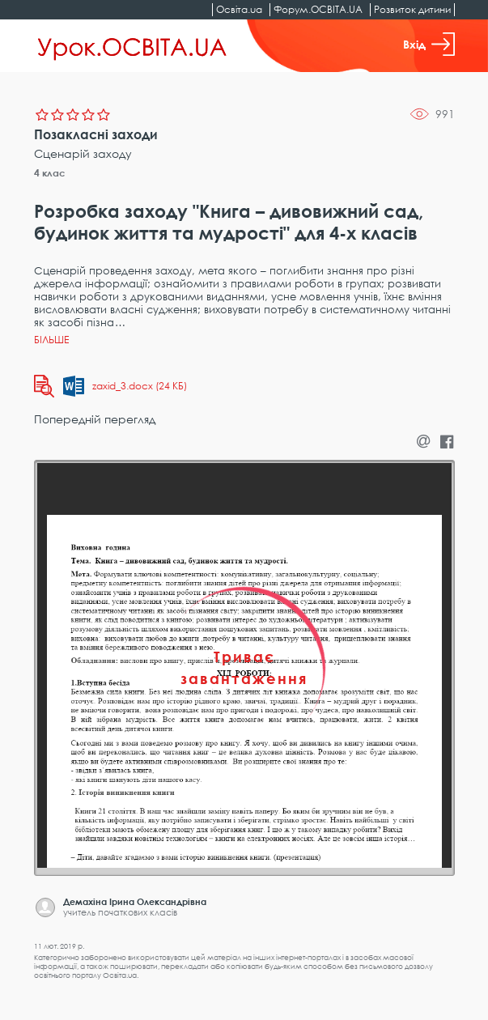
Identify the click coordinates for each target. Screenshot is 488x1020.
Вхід (429, 44)
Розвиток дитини (412, 9)
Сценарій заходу (83, 153)
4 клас (50, 173)
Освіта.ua (239, 9)
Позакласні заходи (96, 134)
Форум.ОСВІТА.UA (318, 9)
